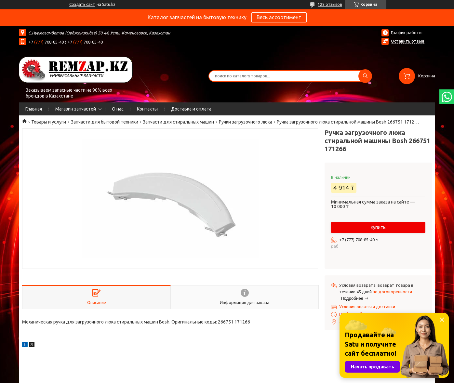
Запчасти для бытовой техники (104, 122)
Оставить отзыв (407, 41)
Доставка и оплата (191, 109)
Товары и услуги (48, 122)
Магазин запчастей (75, 109)
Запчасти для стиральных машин (178, 122)
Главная (33, 109)
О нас (118, 109)
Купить (378, 227)
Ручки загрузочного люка (245, 122)
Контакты (147, 109)
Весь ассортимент (279, 17)
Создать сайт (82, 4)
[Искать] (365, 76)
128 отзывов (330, 4)
